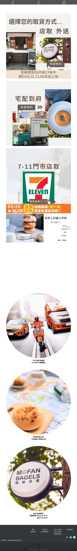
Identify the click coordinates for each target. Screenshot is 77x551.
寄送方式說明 (57, 531)
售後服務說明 (57, 534)
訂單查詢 (44, 529)
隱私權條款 (70, 529)
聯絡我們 (33, 531)
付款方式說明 (57, 529)
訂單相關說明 (45, 531)
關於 (33, 529)
